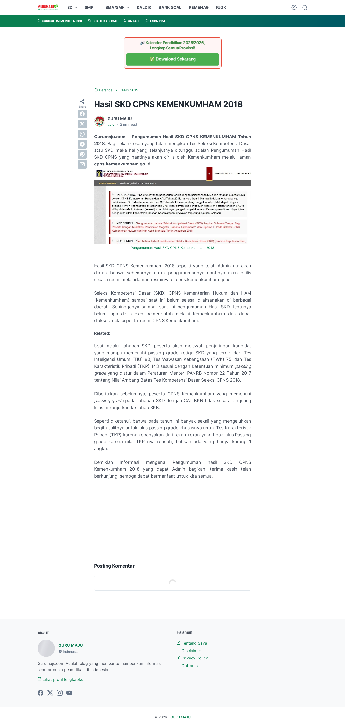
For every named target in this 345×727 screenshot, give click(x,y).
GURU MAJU (70, 645)
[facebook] (82, 114)
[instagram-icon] (60, 693)
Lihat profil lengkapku (60, 679)
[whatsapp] (82, 134)
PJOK (221, 7)
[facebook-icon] (40, 693)
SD (70, 7)
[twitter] (82, 124)
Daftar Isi (188, 665)
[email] (82, 164)
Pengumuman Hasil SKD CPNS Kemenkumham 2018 (172, 247)
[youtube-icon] (69, 693)
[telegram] (82, 144)
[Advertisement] (172, 519)
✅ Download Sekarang (172, 59)
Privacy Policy (192, 658)
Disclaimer (189, 650)
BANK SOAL (170, 7)
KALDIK (144, 7)
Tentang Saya (192, 643)
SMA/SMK (115, 7)
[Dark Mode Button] (294, 7)
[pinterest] (82, 154)
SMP (89, 7)
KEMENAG (199, 7)
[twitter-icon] (50, 693)
